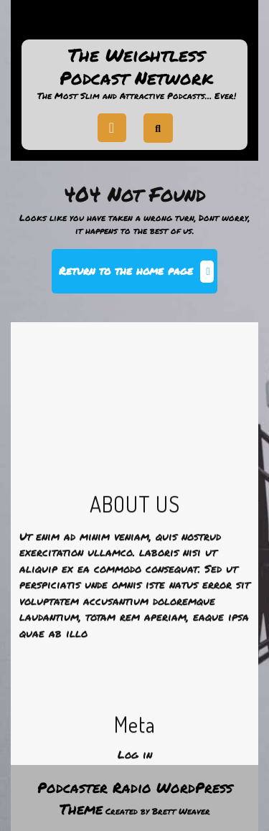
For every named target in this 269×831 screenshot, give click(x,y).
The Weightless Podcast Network (136, 66)
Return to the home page (138, 277)
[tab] (112, 127)
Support (134, 24)
